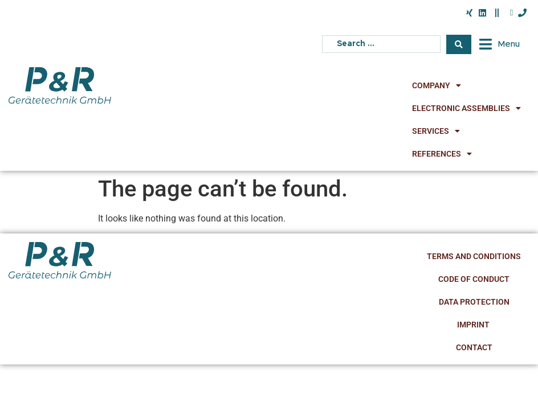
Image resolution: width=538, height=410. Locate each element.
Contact (474, 347)
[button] (498, 44)
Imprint (474, 324)
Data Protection (474, 301)
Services (436, 131)
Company (436, 85)
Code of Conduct (474, 279)
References (442, 153)
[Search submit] (458, 44)
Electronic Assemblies (466, 108)
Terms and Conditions (474, 256)
